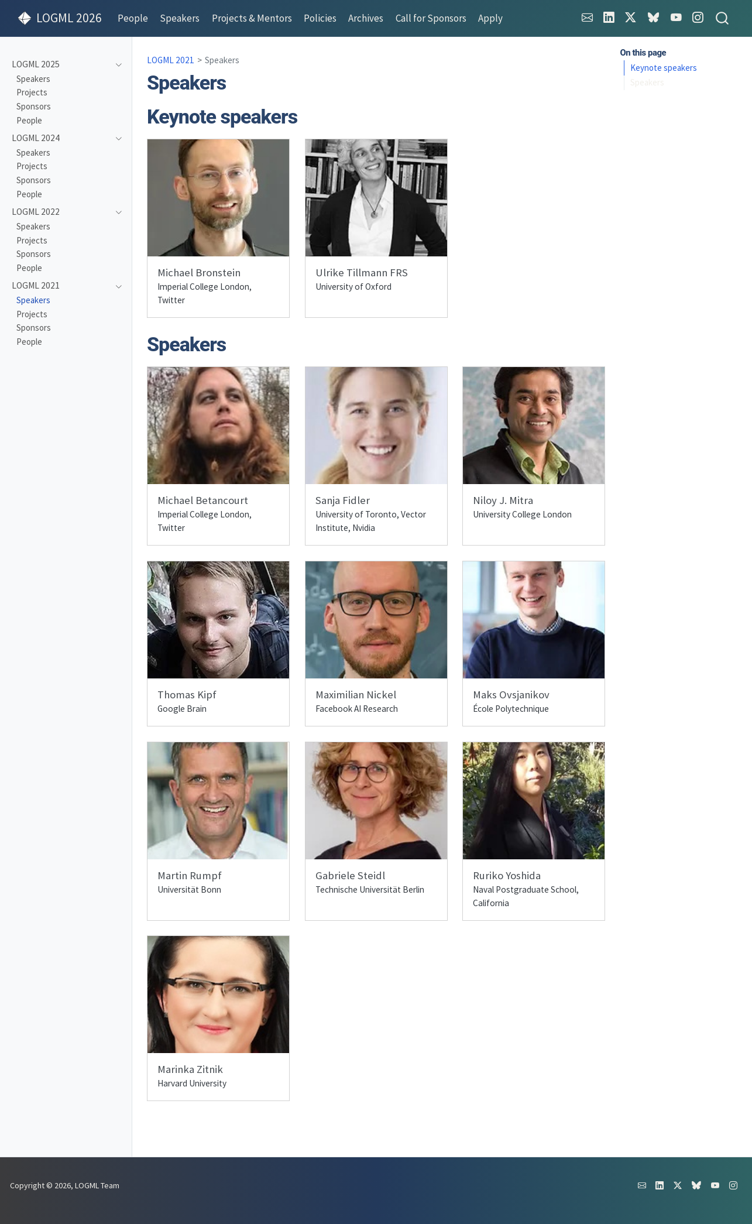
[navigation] (60, 64)
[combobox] (722, 18)
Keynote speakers (663, 67)
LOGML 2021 (170, 60)
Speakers (647, 82)
